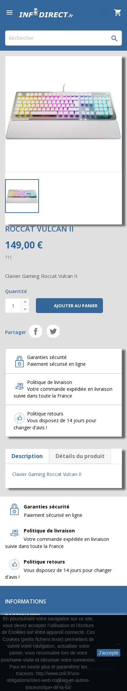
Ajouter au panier (69, 306)
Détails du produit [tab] (80, 456)
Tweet (53, 331)
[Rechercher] (63, 38)
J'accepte (109, 653)
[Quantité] (13, 305)
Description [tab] (27, 456)
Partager (35, 331)
